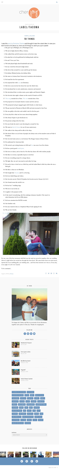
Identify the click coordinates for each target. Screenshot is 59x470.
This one (25, 98)
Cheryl (26, 35)
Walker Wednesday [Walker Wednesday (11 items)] (17, 423)
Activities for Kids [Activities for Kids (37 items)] (17, 395)
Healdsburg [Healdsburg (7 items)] (30, 404)
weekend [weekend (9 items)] (27, 423)
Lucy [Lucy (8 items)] (38, 410)
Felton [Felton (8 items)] (22, 401)
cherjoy (11, 274)
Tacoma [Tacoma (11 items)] (23, 420)
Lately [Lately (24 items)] (29, 410)
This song (8, 98)
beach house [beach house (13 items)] (39, 395)
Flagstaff (23, 370)
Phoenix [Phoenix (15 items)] (14, 413)
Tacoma (17, 173)
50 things (29, 38)
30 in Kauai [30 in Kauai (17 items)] (30, 392)
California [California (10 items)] (15, 398)
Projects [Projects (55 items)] (30, 413)
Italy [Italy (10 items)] (26, 407)
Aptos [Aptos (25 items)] (26, 395)
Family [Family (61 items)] (42, 398)
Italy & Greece (16, 127)
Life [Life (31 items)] (34, 410)
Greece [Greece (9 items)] (14, 404)
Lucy (19, 83)
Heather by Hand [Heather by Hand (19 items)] (41, 404)
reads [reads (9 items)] (36, 413)
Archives (14, 432)
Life (30, 35)
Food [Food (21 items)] (27, 401)
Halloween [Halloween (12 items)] (22, 404)
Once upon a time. (26, 352)
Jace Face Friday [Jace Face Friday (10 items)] (17, 410)
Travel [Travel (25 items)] (29, 420)
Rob (33, 35)
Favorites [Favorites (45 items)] (15, 401)
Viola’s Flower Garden (27, 379)
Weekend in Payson (26, 343)
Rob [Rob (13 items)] (41, 413)
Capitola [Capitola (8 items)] (23, 398)
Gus (32, 145)
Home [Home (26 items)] (21, 407)
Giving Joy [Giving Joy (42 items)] (41, 401)
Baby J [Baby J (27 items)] (32, 395)
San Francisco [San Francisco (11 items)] (16, 416)
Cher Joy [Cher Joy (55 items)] (30, 398)
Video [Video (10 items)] (35, 420)
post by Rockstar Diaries (16, 43)
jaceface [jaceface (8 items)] (36, 407)
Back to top (53, 467)
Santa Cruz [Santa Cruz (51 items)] (38, 416)
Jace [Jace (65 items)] (31, 407)
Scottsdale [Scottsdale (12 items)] (15, 420)
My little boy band (25, 361)
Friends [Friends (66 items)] (33, 401)
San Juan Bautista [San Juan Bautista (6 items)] (28, 416)
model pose (20, 148)
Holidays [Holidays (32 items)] (15, 407)
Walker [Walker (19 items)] (41, 420)
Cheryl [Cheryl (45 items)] (37, 398)
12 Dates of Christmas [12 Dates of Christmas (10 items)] (18, 392)
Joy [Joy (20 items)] (24, 410)
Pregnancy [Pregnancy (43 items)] (22, 413)
